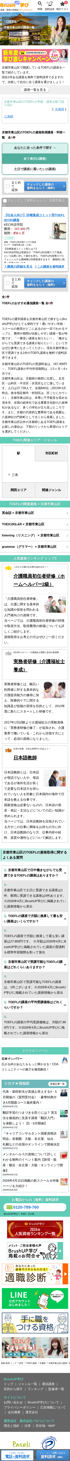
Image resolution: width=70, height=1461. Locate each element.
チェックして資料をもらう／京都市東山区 (34, 203)
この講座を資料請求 (50, 266)
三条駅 (8, 116)
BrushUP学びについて (43, 1402)
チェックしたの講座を (53, 1455)
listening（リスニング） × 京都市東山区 (30, 535)
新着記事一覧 (57, 1083)
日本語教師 (25, 757)
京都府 (59, 109)
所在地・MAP (45, 1425)
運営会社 (31, 1412)
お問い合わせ (13, 1402)
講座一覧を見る (35, 89)
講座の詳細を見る (19, 266)
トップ (8, 1384)
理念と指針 (12, 1425)
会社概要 (14, 1412)
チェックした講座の (44, 186)
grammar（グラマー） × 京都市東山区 (29, 546)
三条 (15, 474)
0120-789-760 (22, 1207)
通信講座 (48, 1384)
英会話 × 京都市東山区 (18, 512)
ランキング (35, 1389)
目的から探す (13, 1389)
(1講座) (35, 158)
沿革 (27, 1425)
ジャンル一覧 (27, 1384)
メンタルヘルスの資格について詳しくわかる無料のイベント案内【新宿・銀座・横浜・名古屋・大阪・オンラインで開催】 (35, 1164)
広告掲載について (53, 1407)
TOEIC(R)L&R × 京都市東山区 (23, 524)
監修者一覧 (56, 1389)
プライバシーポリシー (19, 1407)
